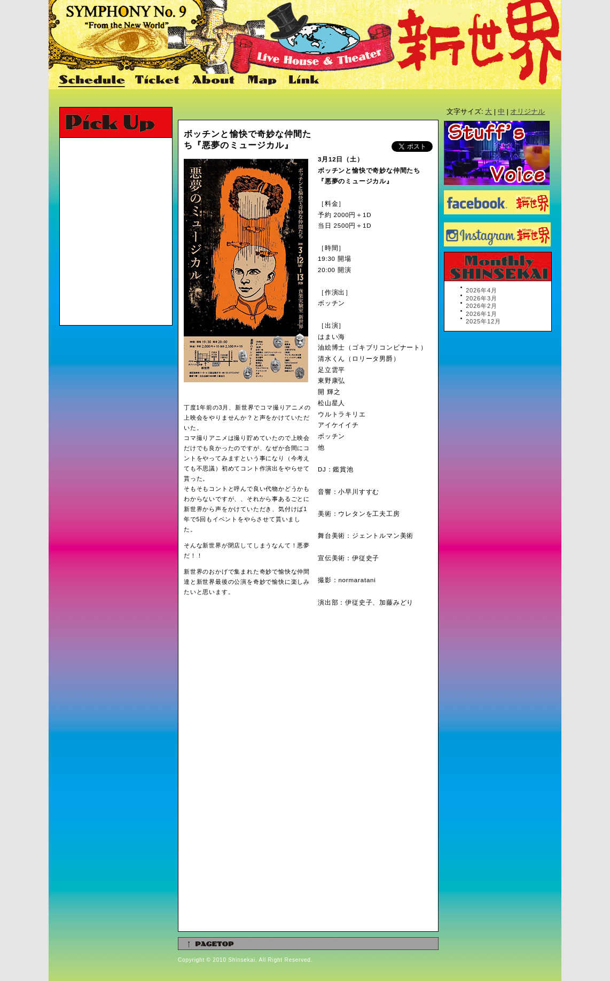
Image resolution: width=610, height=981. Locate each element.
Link (303, 81)
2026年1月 (481, 314)
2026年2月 (481, 306)
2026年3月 (481, 298)
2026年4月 (481, 290)
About (214, 81)
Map (263, 81)
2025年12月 (483, 321)
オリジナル (527, 111)
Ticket (158, 81)
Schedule (92, 81)
